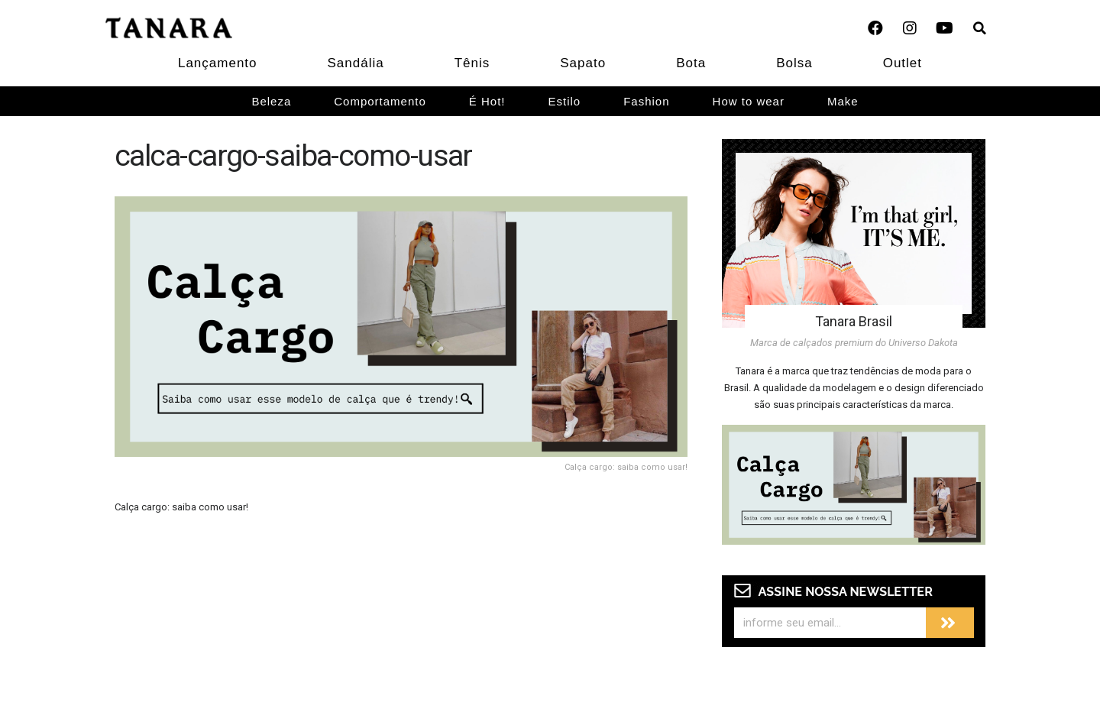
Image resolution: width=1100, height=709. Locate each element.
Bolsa (794, 63)
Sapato (583, 63)
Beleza (271, 101)
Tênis (472, 63)
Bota (691, 63)
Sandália (356, 63)
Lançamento (217, 63)
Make (843, 101)
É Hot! (487, 101)
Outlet (902, 63)
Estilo (564, 101)
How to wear (749, 101)
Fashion (646, 101)
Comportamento (380, 101)
